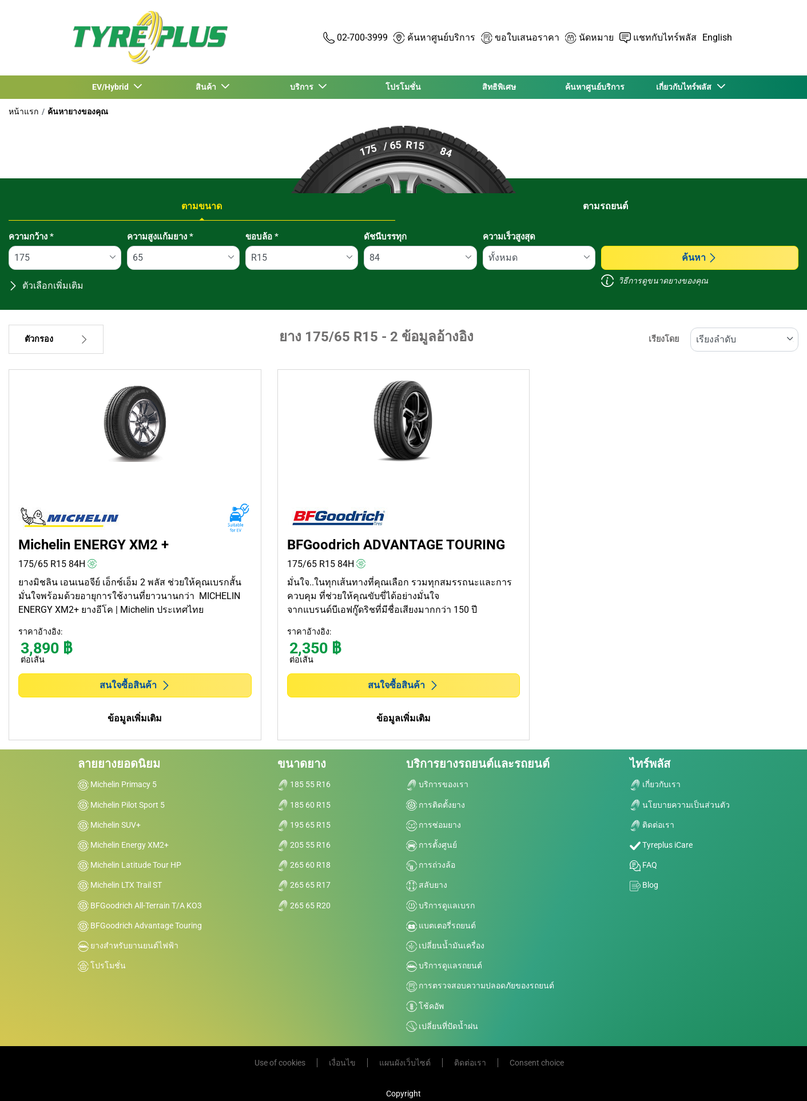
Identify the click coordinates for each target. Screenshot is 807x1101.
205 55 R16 (304, 844)
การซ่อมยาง (433, 824)
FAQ (643, 864)
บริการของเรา (437, 784)
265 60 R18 (304, 864)
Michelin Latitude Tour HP (129, 864)
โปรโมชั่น (403, 86)
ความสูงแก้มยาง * (160, 237)
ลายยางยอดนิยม (119, 763)
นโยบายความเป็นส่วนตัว (680, 804)
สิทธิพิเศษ (499, 86)
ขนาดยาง (301, 763)
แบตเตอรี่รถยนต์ (441, 925)
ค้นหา (699, 257)
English (717, 37)
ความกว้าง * (31, 237)
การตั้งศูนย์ (431, 844)
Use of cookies (280, 1062)
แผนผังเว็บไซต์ (405, 1062)
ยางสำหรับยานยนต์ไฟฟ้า (128, 945)
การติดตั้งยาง (435, 804)
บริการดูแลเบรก (440, 905)
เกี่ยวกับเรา (655, 784)
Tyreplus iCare (661, 844)
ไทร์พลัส (650, 763)
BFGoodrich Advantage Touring (140, 925)
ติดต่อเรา (652, 824)
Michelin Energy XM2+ (123, 844)
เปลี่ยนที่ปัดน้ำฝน (442, 1026)
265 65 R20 (304, 905)
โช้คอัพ (425, 1006)
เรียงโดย (664, 339)
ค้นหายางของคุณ (77, 111)
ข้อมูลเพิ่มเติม (135, 718)
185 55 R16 (304, 784)
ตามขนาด (201, 206)
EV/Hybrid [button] (112, 86)
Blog (644, 884)
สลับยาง (426, 884)
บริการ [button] (302, 86)
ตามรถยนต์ (605, 206)
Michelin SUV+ (109, 824)
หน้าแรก (23, 111)
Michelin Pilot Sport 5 (121, 804)
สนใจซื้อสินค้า (135, 685)
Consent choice (537, 1062)
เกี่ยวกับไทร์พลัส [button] (685, 86)
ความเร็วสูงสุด (509, 237)
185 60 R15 (304, 804)
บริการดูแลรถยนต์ (444, 965)
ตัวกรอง (56, 339)
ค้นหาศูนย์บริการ (595, 86)
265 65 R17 (304, 884)
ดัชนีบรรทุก (385, 237)
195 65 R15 (304, 824)
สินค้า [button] (207, 86)
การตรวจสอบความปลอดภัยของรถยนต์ (480, 985)
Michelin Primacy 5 (117, 784)
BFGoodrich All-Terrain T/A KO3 (140, 905)
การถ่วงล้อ (430, 864)
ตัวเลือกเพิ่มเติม (46, 285)
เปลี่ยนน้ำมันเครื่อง (445, 945)
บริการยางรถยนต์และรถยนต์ (478, 763)
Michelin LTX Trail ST (120, 884)
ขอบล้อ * (262, 237)
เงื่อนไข (342, 1062)
